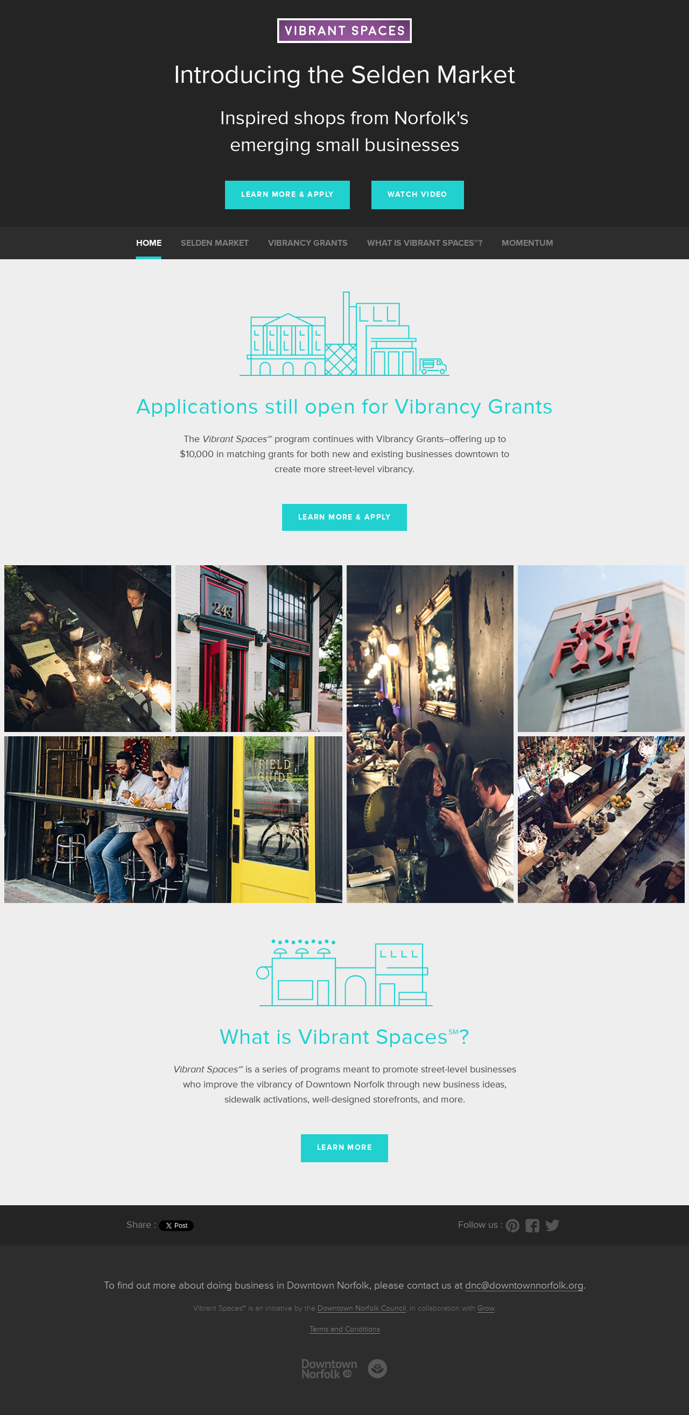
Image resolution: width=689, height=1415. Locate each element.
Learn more (344, 1147)
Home (148, 243)
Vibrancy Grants (308, 243)
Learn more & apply (344, 517)
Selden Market (215, 243)
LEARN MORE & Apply (287, 194)
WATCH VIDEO (417, 194)
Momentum (527, 243)
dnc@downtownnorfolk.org (524, 1286)
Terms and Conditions (345, 1329)
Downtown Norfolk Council (362, 1308)
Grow (485, 1308)
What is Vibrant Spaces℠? (424, 243)
